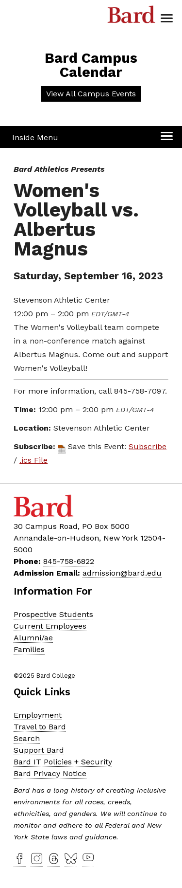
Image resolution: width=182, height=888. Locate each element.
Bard (131, 17)
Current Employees (50, 626)
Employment (38, 715)
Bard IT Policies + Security (63, 761)
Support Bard (39, 750)
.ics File (33, 460)
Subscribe (147, 446)
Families (29, 649)
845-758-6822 (68, 561)
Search (27, 738)
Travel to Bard (40, 726)
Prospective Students (53, 614)
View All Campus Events (91, 93)
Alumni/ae (33, 637)
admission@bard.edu (122, 573)
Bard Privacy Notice (50, 773)
